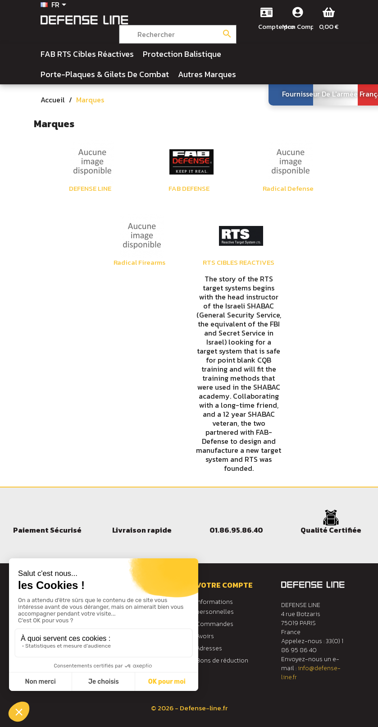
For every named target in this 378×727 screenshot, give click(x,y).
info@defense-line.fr (311, 672)
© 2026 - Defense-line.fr (189, 708)
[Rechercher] (178, 34)
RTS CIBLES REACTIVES (238, 262)
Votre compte (224, 585)
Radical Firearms (139, 262)
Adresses (209, 648)
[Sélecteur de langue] (55, 5)
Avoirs (205, 636)
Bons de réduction (222, 660)
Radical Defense (288, 188)
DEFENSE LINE (90, 188)
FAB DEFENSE (189, 188)
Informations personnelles (215, 607)
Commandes (214, 624)
